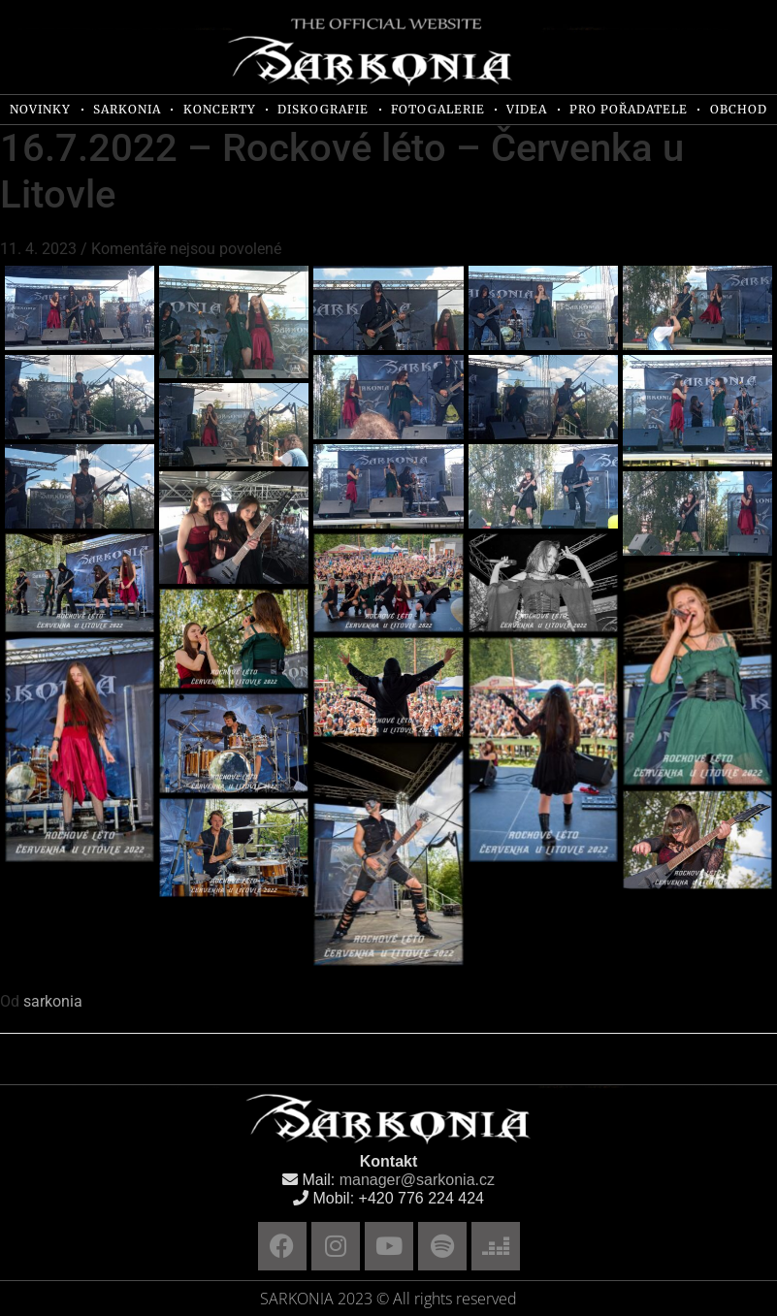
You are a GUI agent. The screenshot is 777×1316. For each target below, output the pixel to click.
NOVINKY (40, 109)
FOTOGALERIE (438, 109)
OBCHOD (738, 109)
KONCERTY (219, 109)
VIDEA (526, 109)
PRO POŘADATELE (628, 109)
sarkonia (52, 1001)
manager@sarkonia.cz (417, 1180)
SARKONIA (127, 109)
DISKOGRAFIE (323, 109)
